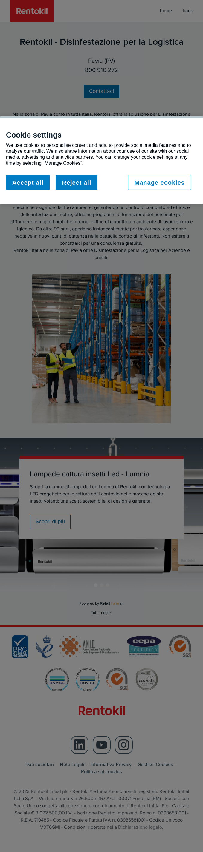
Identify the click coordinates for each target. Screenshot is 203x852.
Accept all (27, 182)
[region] (101, 160)
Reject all (76, 182)
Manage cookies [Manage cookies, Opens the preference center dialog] (159, 182)
